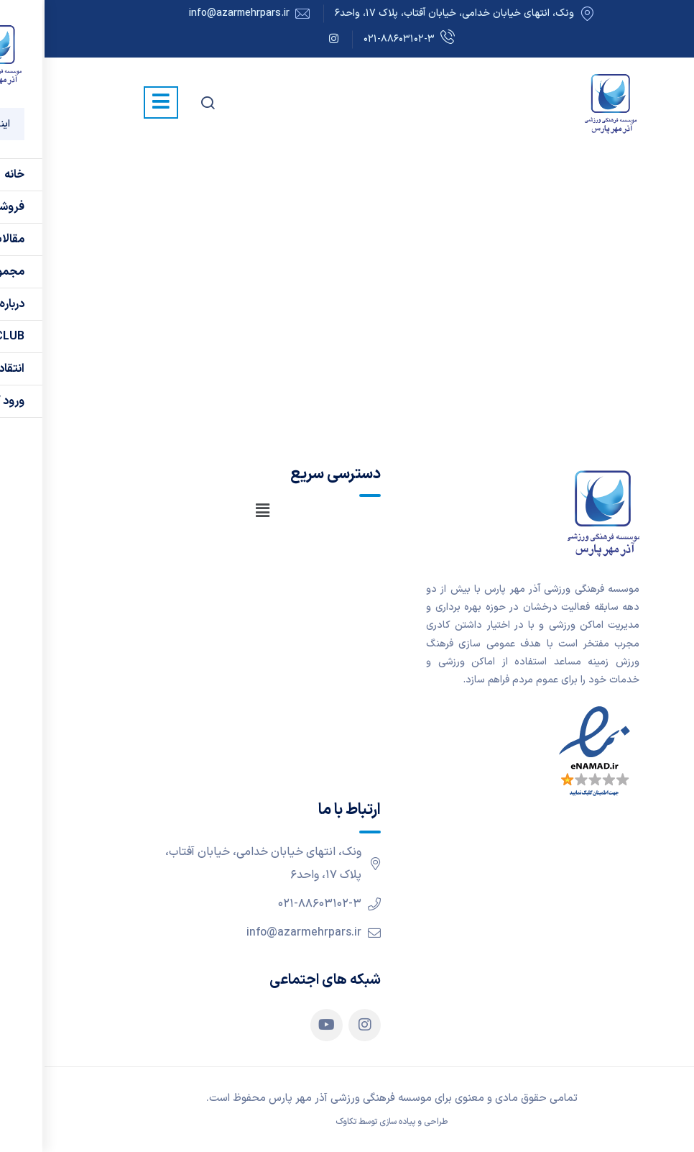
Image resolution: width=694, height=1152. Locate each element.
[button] (217, 511)
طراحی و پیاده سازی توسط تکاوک (347, 1121)
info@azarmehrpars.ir (194, 13)
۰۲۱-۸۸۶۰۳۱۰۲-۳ (364, 39)
